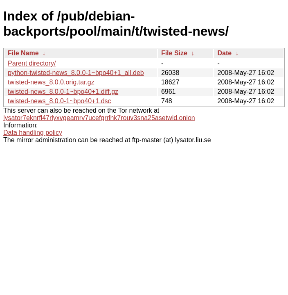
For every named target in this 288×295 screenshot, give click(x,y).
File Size (174, 53)
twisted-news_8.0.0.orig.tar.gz (51, 82)
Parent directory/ (32, 63)
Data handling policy (32, 132)
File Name (23, 53)
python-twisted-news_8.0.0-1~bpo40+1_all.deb (76, 72)
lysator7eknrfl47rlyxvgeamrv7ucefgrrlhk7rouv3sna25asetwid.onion (99, 117)
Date (224, 53)
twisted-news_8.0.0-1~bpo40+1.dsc (59, 101)
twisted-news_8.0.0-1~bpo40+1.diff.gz (63, 91)
